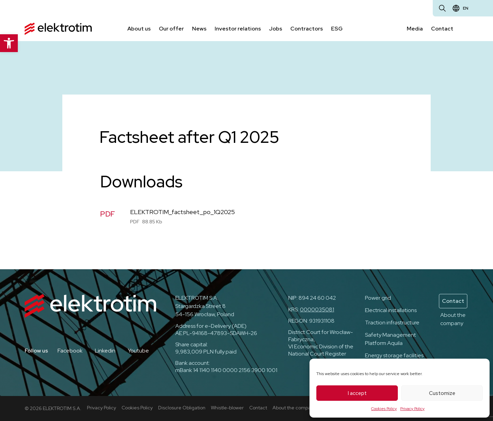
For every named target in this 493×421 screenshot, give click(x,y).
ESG (337, 28)
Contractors (306, 28)
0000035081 (317, 309)
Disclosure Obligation (181, 408)
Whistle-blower (227, 408)
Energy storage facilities (394, 355)
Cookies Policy (384, 408)
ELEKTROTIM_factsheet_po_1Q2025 (182, 212)
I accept (357, 393)
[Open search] (442, 8)
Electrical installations (391, 310)
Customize (442, 393)
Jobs (275, 28)
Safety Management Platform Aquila (390, 339)
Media (415, 28)
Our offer (171, 28)
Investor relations (238, 28)
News (199, 28)
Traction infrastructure (392, 322)
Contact (442, 28)
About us (139, 28)
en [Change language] (465, 8)
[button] (9, 43)
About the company (453, 319)
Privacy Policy (412, 408)
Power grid (378, 297)
